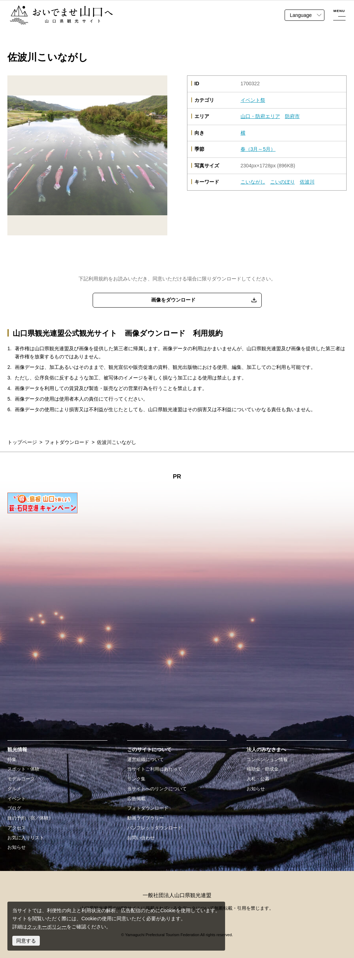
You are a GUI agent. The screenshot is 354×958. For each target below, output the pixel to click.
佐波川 (307, 182)
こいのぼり (282, 182)
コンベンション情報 (267, 759)
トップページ (22, 442)
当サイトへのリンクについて (157, 788)
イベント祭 (253, 100)
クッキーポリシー (47, 926)
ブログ (14, 808)
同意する (26, 941)
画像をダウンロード (173, 300)
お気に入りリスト (25, 837)
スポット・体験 (23, 769)
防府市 (292, 116)
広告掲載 (136, 798)
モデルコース (21, 779)
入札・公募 (258, 779)
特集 (12, 759)
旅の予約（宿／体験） (30, 818)
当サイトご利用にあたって (154, 769)
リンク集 (136, 779)
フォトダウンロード (67, 442)
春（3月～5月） (258, 149)
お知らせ (16, 847)
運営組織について (145, 759)
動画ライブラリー (145, 818)
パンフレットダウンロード (154, 828)
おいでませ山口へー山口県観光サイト (52, 9)
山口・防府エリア (260, 116)
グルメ (14, 788)
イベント (16, 798)
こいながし (253, 182)
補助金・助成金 (263, 769)
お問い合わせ (141, 837)
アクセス (16, 828)
